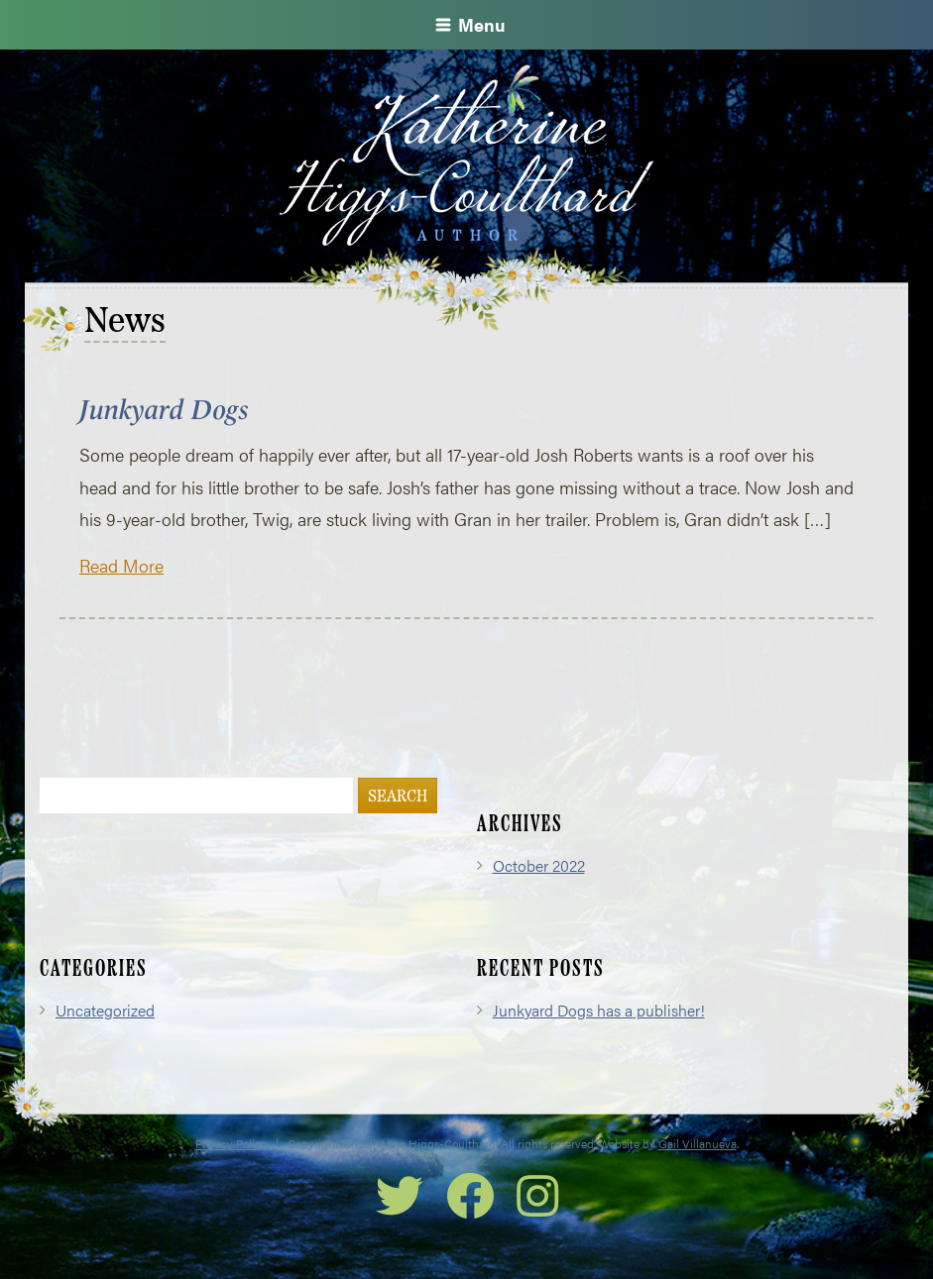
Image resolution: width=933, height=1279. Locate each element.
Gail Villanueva (697, 1143)
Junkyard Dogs (164, 409)
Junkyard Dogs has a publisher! (599, 1010)
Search (397, 797)
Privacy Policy (231, 1143)
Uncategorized (105, 1010)
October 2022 (539, 865)
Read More (121, 565)
